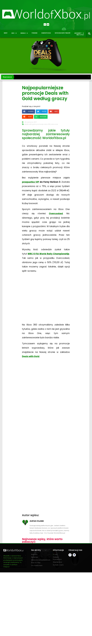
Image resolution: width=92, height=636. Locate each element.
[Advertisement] (45, 435)
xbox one (54, 124)
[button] (28, 111)
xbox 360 (47, 124)
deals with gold (30, 124)
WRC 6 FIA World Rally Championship (48, 253)
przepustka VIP (30, 181)
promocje (40, 124)
